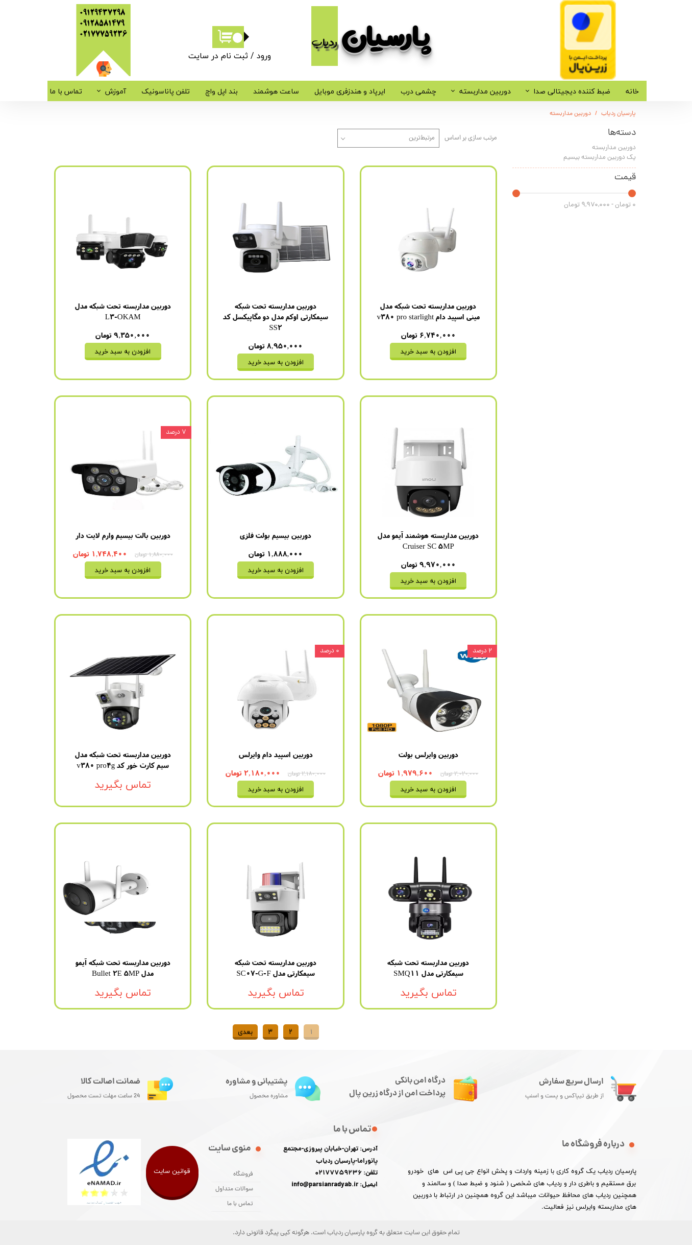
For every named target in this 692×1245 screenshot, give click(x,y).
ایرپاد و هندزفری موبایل (349, 91)
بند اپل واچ (221, 91)
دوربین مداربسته (485, 91)
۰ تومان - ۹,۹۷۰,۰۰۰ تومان (600, 205)
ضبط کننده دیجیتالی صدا (572, 91)
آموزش (115, 91)
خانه (632, 91)
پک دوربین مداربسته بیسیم (599, 157)
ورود (264, 56)
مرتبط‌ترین (422, 138)
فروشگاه (243, 1174)
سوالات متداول (234, 1189)
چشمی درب (418, 91)
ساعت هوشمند (276, 91)
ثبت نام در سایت (218, 56)
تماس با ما (66, 91)
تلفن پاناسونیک (165, 91)
